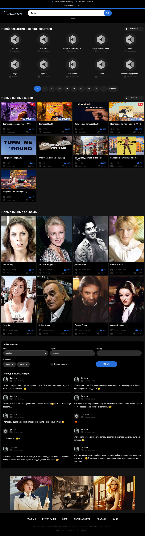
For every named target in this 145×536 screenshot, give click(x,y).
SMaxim (13, 378)
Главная (31, 519)
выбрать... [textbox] (10, 353)
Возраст (7, 360)
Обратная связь (82, 519)
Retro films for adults (85, 2)
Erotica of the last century (63, 2)
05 (67, 89)
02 (45, 89)
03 (52, 89)
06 (74, 89)
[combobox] (25, 353)
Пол (5, 348)
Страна (53, 348)
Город (99, 348)
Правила (101, 519)
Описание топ (11, 438)
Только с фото (60, 364)
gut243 (13, 429)
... (103, 89)
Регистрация (69, 5)
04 (59, 89)
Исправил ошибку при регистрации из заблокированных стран (34, 422)
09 (96, 89)
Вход (79, 5)
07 (81, 89)
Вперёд (112, 89)
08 (89, 89)
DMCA (115, 519)
